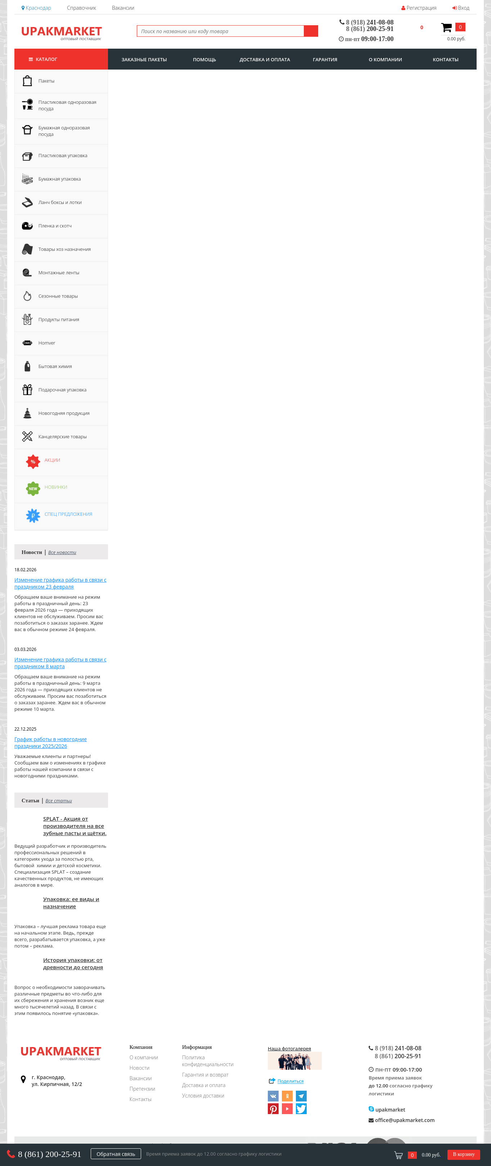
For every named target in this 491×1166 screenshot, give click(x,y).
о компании (385, 59)
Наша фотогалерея (295, 1057)
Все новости (62, 552)
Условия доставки (203, 1095)
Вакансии (123, 7)
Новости (140, 1067)
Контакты (141, 1099)
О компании (144, 1057)
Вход (460, 7)
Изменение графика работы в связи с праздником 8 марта (60, 663)
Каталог (43, 59)
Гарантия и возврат (205, 1074)
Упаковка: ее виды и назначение (71, 902)
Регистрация (419, 7)
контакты (446, 59)
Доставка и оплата (203, 1085)
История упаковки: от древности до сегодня (73, 963)
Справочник (81, 7)
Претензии (143, 1088)
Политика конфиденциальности (208, 1061)
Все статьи (58, 800)
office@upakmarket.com (401, 1120)
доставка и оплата (265, 59)
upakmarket (387, 1109)
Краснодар (36, 7)
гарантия (325, 59)
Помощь (204, 59)
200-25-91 (370, 29)
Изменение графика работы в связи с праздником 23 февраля (60, 583)
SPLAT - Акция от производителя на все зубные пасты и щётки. (75, 826)
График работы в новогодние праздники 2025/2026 (50, 742)
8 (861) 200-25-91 (49, 1154)
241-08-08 (366, 22)
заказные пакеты (144, 59)
